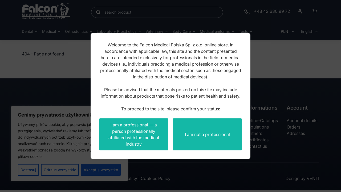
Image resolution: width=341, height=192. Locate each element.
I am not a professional (207, 134)
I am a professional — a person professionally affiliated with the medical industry (133, 134)
